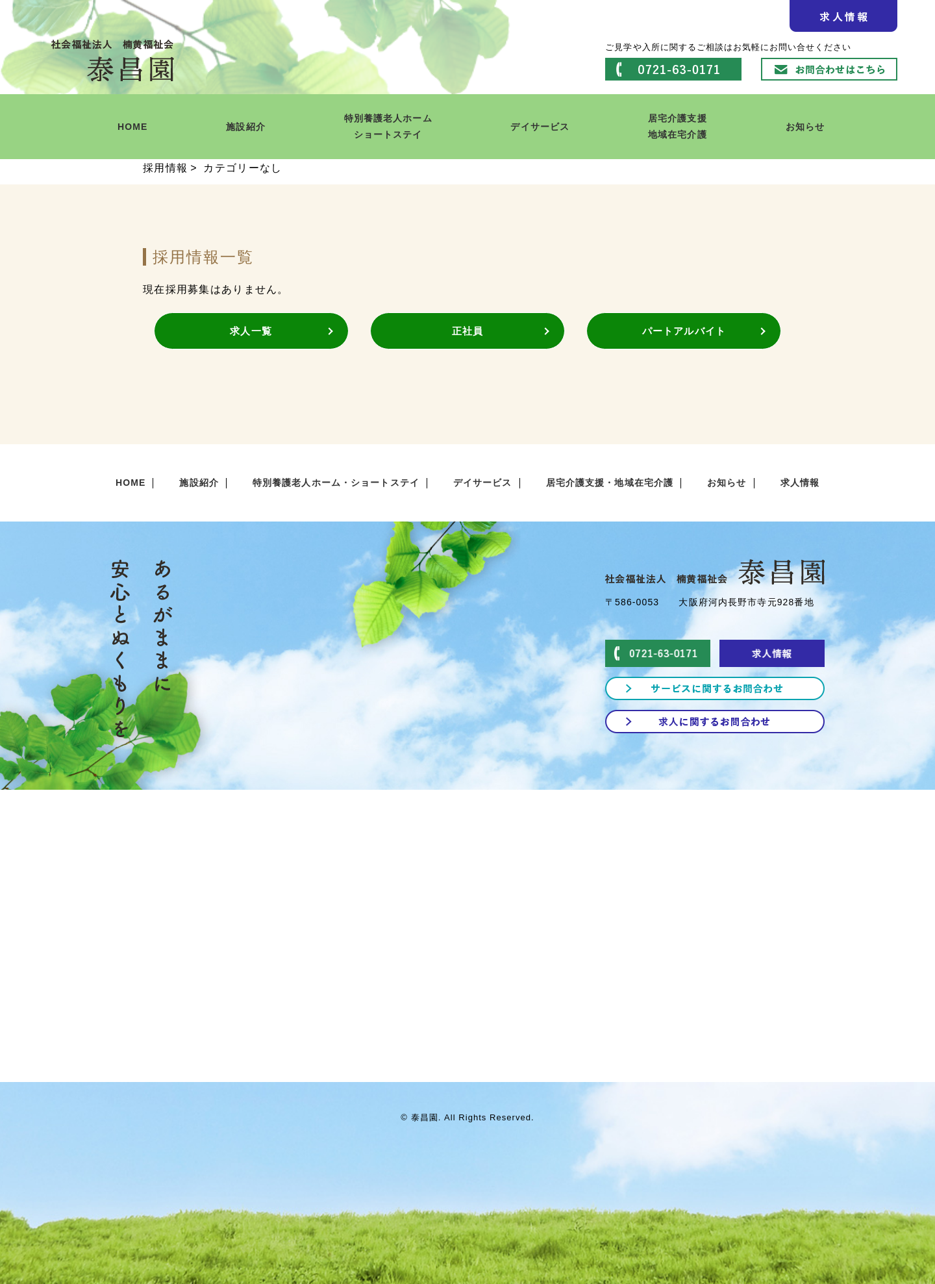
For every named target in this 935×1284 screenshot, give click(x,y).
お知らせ (805, 126)
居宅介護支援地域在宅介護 (677, 126)
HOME (132, 126)
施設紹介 (245, 126)
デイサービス (539, 126)
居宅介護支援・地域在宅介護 (610, 482)
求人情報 (799, 482)
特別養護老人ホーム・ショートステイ (336, 482)
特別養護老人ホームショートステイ (388, 126)
